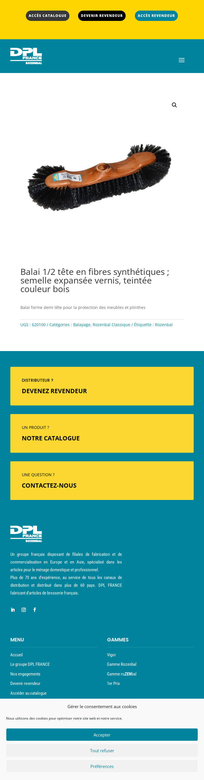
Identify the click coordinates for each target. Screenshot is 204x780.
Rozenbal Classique (111, 324)
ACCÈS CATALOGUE (48, 15)
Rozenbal (164, 324)
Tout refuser (102, 752)
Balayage (81, 324)
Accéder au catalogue (28, 693)
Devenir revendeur (25, 683)
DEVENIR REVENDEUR (102, 15)
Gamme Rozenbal (121, 664)
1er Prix (113, 683)
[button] (174, 105)
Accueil (16, 654)
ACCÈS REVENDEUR (156, 15)
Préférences (102, 768)
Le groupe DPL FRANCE (30, 664)
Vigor (111, 654)
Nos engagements (25, 674)
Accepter (102, 736)
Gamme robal (121, 674)
